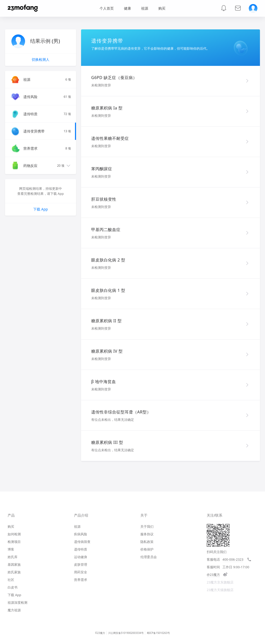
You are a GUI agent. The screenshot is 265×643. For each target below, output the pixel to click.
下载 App (40, 209)
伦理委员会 (148, 557)
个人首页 (107, 8)
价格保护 (147, 549)
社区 (11, 579)
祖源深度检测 (17, 602)
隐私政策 (147, 541)
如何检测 (14, 534)
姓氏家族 (14, 572)
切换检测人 (40, 59)
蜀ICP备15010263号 (158, 633)
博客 (11, 549)
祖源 (144, 8)
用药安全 (80, 572)
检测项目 (14, 541)
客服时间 (213, 567)
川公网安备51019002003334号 (126, 633)
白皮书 (12, 587)
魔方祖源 (14, 610)
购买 (11, 526)
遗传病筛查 (82, 541)
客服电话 (213, 559)
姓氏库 (12, 557)
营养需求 (80, 579)
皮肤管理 (80, 564)
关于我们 (147, 526)
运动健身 (80, 557)
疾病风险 (80, 534)
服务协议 (147, 534)
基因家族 (14, 564)
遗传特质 (80, 549)
